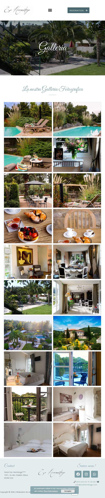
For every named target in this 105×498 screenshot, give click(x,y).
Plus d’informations (51, 491)
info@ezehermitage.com (86, 484)
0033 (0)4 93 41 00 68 (85, 481)
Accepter (67, 491)
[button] (50, 10)
